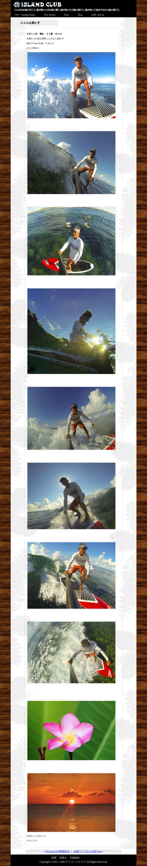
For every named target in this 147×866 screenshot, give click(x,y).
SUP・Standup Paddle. (25, 15)
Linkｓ (63, 857)
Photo (66, 15)
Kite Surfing (49, 15)
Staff (54, 857)
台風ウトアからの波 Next (87, 851)
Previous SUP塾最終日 (57, 851)
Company (75, 857)
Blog (80, 15)
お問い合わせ (97, 15)
